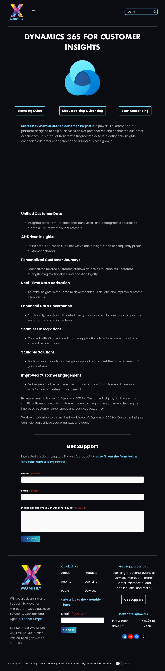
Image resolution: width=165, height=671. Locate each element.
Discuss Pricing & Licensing (82, 111)
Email (30, 490)
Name (30, 473)
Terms (41, 663)
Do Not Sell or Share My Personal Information (84, 663)
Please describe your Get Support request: (53, 507)
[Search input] (139, 12)
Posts (65, 591)
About (65, 573)
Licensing (90, 582)
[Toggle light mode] (123, 663)
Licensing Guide (30, 111)
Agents (66, 582)
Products (90, 573)
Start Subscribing (135, 111)
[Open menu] (33, 11)
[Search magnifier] (154, 12)
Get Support (133, 600)
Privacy (51, 663)
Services (90, 591)
